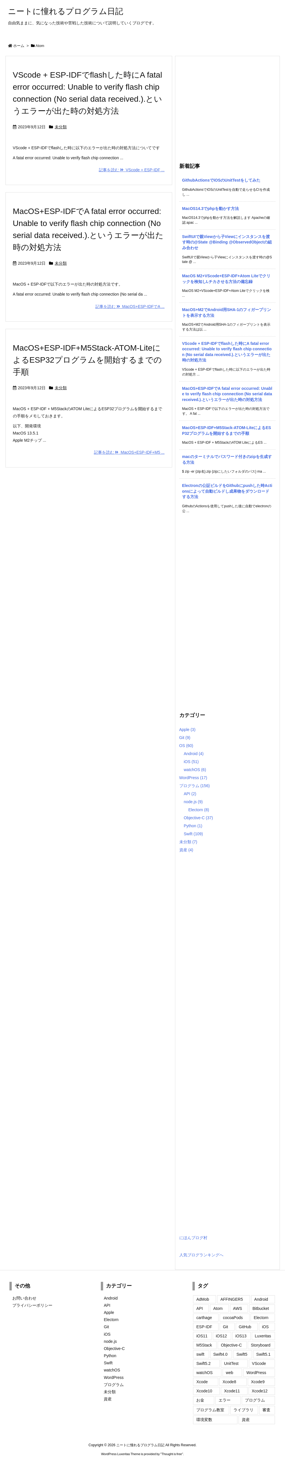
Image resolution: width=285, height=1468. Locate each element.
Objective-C (198, 817)
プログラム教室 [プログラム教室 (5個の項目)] (210, 1410)
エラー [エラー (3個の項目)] (225, 1400)
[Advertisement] (227, 108)
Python (193, 826)
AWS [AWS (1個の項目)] (237, 1308)
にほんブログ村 (193, 1237)
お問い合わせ (24, 1298)
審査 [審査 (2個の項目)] (266, 1410)
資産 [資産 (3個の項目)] (246, 1419)
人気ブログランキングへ (201, 1255)
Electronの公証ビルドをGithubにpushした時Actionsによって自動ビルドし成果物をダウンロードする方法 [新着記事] (227, 491)
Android (194, 753)
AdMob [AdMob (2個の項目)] (202, 1299)
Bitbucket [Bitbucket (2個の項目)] (260, 1308)
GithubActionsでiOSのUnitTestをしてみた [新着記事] (221, 180)
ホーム (18, 46)
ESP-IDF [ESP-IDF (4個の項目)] (204, 1326)
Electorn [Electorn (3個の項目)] (261, 1317)
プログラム (194, 785)
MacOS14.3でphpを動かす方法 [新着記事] (210, 208)
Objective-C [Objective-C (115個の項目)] (231, 1345)
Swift (193, 834)
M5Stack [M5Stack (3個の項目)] (204, 1345)
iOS (191, 761)
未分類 (61, 127)
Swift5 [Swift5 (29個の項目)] (241, 1354)
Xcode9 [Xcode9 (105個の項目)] (257, 1381)
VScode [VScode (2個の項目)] (259, 1363)
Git (184, 737)
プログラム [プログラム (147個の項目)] (255, 1400)
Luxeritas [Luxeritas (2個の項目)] (263, 1336)
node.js (193, 801)
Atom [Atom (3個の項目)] (218, 1308)
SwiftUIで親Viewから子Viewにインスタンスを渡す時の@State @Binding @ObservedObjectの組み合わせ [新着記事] (227, 242)
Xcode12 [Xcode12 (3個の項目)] (260, 1391)
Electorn (198, 809)
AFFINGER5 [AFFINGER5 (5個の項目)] (231, 1299)
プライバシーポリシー (32, 1305)
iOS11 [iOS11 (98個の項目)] (201, 1336)
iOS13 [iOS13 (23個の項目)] (241, 1336)
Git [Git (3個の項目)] (225, 1326)
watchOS (195, 769)
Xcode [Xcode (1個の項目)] (202, 1381)
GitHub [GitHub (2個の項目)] (245, 1326)
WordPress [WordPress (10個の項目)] (256, 1372)
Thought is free (172, 1454)
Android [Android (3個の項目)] (261, 1299)
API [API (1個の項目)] (199, 1308)
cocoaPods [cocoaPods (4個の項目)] (233, 1317)
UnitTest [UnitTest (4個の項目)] (231, 1363)
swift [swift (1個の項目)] (200, 1354)
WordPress (193, 777)
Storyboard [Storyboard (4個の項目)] (260, 1345)
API (190, 793)
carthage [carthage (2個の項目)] (204, 1317)
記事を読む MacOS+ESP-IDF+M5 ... (129, 452)
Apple (187, 729)
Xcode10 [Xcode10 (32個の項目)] (204, 1391)
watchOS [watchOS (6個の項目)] (204, 1372)
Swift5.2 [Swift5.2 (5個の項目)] (203, 1363)
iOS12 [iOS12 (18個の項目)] (221, 1336)
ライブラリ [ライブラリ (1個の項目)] (243, 1410)
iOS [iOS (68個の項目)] (265, 1326)
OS (186, 745)
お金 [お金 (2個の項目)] (200, 1400)
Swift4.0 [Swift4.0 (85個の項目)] (220, 1354)
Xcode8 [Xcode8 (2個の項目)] (229, 1381)
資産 (186, 850)
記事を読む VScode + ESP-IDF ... (131, 170)
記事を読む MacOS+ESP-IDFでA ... (130, 306)
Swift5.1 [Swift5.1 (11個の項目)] (263, 1354)
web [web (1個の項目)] (229, 1372)
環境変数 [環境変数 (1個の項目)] (204, 1419)
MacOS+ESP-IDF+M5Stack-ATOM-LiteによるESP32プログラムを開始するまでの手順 (87, 359)
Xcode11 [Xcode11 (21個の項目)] (232, 1391)
